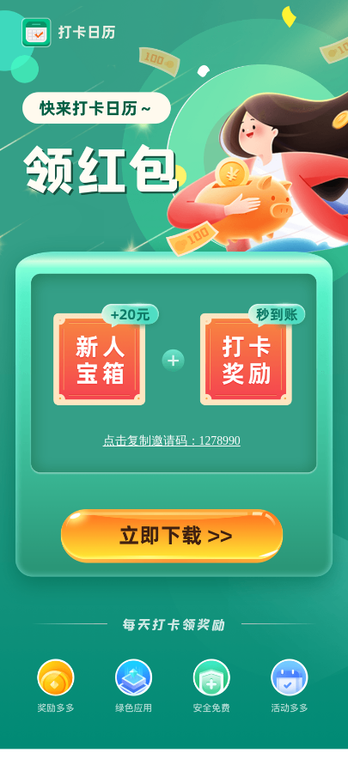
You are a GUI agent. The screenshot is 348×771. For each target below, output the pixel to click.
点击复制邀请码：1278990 (172, 440)
